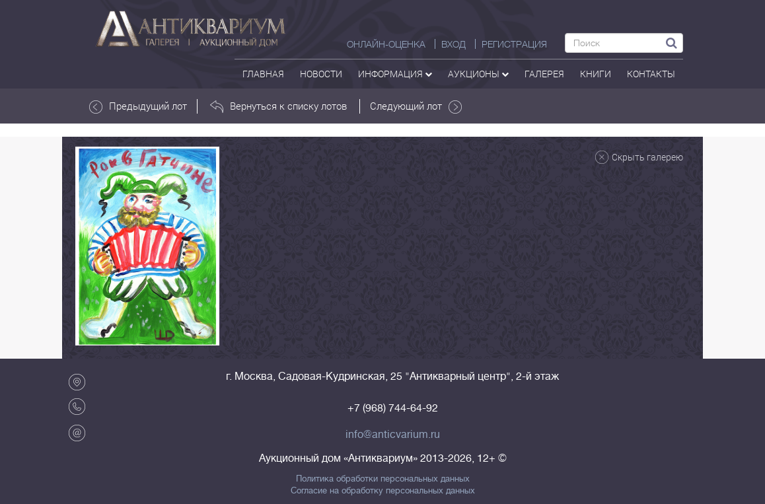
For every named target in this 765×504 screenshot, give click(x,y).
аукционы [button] (478, 73)
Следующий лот (416, 106)
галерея (544, 73)
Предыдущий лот (138, 106)
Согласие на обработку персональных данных (383, 490)
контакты (651, 73)
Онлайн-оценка (386, 44)
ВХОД (453, 44)
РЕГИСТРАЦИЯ (514, 44)
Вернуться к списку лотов (278, 106)
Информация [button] (395, 73)
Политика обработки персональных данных (383, 479)
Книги (595, 73)
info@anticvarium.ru (393, 435)
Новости (321, 73)
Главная (263, 73)
